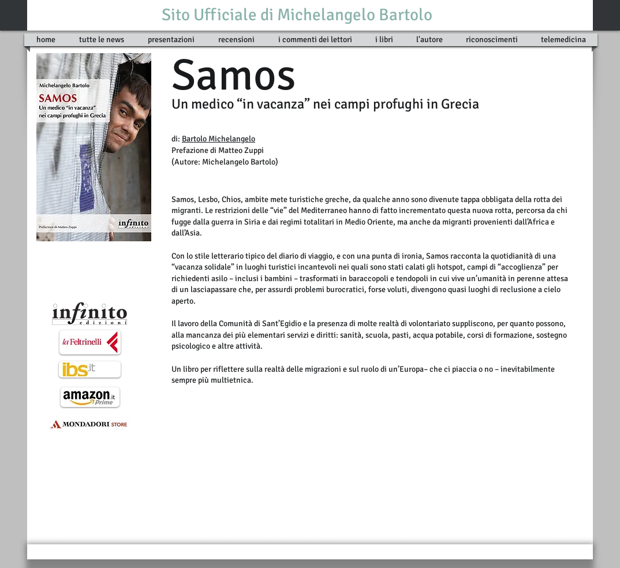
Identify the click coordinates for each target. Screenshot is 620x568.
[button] (384, 39)
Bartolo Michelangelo (218, 139)
